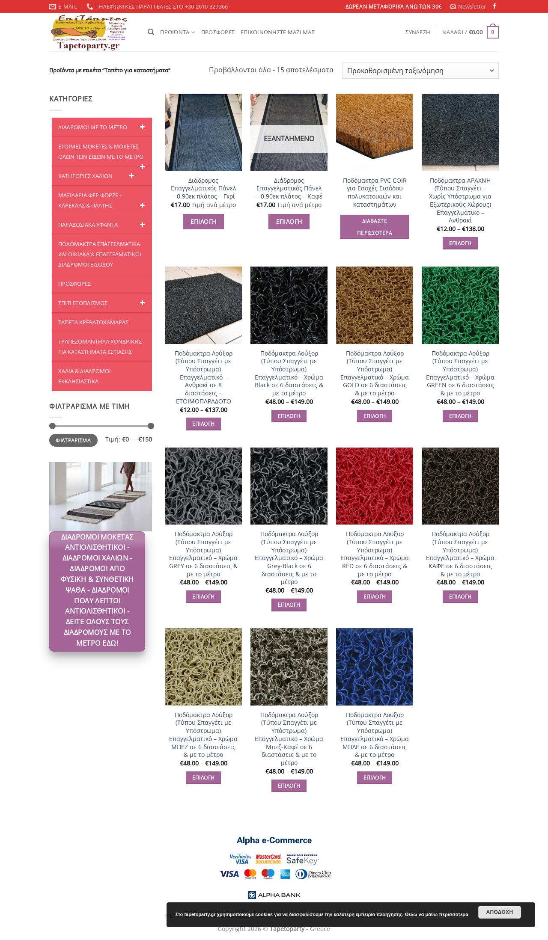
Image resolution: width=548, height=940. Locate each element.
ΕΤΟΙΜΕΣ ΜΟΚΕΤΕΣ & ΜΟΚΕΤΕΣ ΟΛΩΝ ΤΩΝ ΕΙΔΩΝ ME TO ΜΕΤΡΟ (103, 154)
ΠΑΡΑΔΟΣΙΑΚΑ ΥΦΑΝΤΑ (103, 224)
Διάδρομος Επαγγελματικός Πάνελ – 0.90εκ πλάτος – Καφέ (289, 188)
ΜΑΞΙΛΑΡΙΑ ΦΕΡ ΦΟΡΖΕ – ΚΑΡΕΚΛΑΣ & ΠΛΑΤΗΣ (103, 201)
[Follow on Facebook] (494, 6)
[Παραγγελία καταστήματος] (420, 70)
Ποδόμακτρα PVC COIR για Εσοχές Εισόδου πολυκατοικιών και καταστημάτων (375, 192)
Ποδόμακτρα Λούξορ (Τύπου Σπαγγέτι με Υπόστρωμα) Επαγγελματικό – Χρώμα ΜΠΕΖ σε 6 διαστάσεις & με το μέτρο (203, 735)
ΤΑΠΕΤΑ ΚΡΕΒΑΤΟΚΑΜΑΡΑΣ (93, 322)
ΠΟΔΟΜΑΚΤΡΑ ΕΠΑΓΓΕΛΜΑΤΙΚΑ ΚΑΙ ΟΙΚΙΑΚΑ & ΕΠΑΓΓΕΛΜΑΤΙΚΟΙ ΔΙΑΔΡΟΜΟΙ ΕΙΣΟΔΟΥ (99, 254)
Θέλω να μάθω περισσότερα (436, 914)
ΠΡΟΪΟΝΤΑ (177, 32)
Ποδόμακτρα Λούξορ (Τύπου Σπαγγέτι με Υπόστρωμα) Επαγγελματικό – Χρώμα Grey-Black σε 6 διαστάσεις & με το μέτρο (289, 558)
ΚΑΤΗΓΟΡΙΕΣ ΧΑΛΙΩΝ (97, 176)
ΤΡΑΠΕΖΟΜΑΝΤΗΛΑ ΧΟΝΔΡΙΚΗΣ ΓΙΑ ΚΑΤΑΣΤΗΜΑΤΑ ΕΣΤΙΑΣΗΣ (100, 347)
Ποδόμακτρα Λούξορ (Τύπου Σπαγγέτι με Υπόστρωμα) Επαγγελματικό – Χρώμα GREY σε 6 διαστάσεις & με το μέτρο (203, 554)
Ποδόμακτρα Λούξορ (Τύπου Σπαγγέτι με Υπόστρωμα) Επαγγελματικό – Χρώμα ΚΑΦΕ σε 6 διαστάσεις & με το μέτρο (460, 554)
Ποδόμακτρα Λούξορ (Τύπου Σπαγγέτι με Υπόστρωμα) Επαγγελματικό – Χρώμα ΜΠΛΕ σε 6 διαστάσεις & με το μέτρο (374, 735)
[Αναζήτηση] (151, 32)
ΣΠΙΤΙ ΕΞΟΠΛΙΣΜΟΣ (103, 303)
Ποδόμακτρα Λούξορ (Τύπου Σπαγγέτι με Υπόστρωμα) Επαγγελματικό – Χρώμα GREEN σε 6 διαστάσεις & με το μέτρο (460, 373)
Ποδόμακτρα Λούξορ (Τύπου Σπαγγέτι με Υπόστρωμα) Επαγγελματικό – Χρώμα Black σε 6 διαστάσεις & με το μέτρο (289, 373)
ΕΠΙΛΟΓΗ (204, 221)
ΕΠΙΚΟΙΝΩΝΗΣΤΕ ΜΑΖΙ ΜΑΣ (278, 32)
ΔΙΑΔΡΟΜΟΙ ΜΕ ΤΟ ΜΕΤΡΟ (103, 127)
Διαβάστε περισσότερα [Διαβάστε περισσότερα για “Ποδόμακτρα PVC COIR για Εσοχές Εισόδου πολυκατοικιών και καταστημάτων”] (374, 227)
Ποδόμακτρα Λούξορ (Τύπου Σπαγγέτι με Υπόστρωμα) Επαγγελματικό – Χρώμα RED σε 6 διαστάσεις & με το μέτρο (374, 554)
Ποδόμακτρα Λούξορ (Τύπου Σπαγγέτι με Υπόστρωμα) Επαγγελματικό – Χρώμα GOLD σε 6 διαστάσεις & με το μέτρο (374, 373)
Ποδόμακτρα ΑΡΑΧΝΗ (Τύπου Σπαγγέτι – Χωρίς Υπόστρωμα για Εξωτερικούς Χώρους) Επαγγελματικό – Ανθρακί (460, 201)
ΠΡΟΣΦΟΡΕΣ (218, 32)
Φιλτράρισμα (73, 440)
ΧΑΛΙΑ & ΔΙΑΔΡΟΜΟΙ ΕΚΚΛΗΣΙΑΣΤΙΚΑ (84, 376)
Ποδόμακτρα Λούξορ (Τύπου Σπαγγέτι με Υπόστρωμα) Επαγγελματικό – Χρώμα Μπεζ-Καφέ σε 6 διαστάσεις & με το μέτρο (289, 739)
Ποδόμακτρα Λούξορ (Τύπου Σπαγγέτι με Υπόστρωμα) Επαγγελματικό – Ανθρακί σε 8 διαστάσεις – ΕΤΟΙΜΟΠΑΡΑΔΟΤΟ (203, 377)
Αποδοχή (499, 912)
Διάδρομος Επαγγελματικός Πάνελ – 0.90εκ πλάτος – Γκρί (203, 188)
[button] (468, 6)
